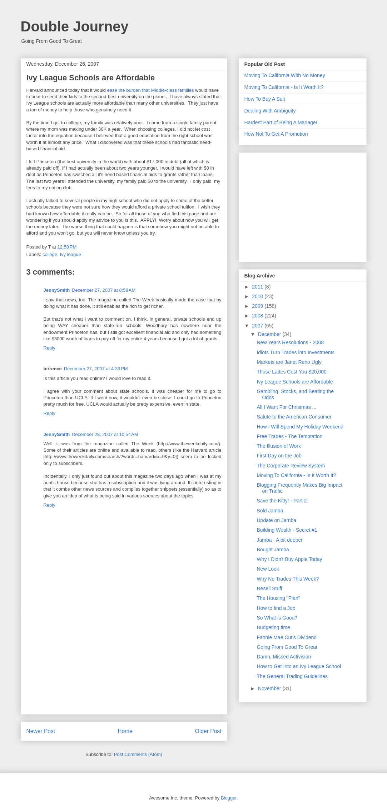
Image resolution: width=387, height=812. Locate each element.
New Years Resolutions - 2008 (290, 342)
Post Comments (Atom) (138, 754)
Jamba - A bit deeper (279, 540)
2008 (258, 316)
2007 (258, 326)
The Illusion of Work (279, 446)
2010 (258, 296)
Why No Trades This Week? (288, 579)
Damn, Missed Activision (284, 657)
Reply (49, 348)
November (270, 688)
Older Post (208, 731)
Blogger (229, 798)
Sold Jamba (270, 510)
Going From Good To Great (287, 647)
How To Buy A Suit (264, 99)
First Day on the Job (279, 455)
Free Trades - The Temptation (289, 436)
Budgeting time (273, 627)
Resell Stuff (269, 588)
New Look (268, 569)
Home (125, 731)
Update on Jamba (276, 520)
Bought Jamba (273, 549)
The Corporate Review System (291, 465)
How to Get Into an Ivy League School (299, 666)
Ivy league (70, 254)
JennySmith (57, 290)
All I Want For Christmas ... (286, 407)
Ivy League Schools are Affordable (295, 382)
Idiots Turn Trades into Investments (295, 352)
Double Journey (75, 26)
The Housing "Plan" (278, 598)
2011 (258, 287)
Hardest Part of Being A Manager (281, 122)
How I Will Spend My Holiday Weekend (300, 427)
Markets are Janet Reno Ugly (289, 362)
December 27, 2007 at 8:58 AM (103, 290)
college (50, 254)
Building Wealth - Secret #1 (287, 530)
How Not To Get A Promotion (276, 134)
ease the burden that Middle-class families (150, 90)
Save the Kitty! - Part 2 (282, 500)
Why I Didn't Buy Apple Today (289, 559)
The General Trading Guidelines (292, 676)
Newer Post (40, 731)
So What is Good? (277, 618)
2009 (258, 306)
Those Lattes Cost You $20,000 (291, 372)
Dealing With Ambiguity (270, 111)
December (270, 334)
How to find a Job (276, 608)
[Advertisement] (124, 664)
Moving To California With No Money (284, 75)
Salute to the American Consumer (294, 417)
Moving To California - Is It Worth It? (284, 87)
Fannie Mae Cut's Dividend (287, 637)
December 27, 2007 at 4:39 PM (96, 368)
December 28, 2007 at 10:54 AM (105, 434)
